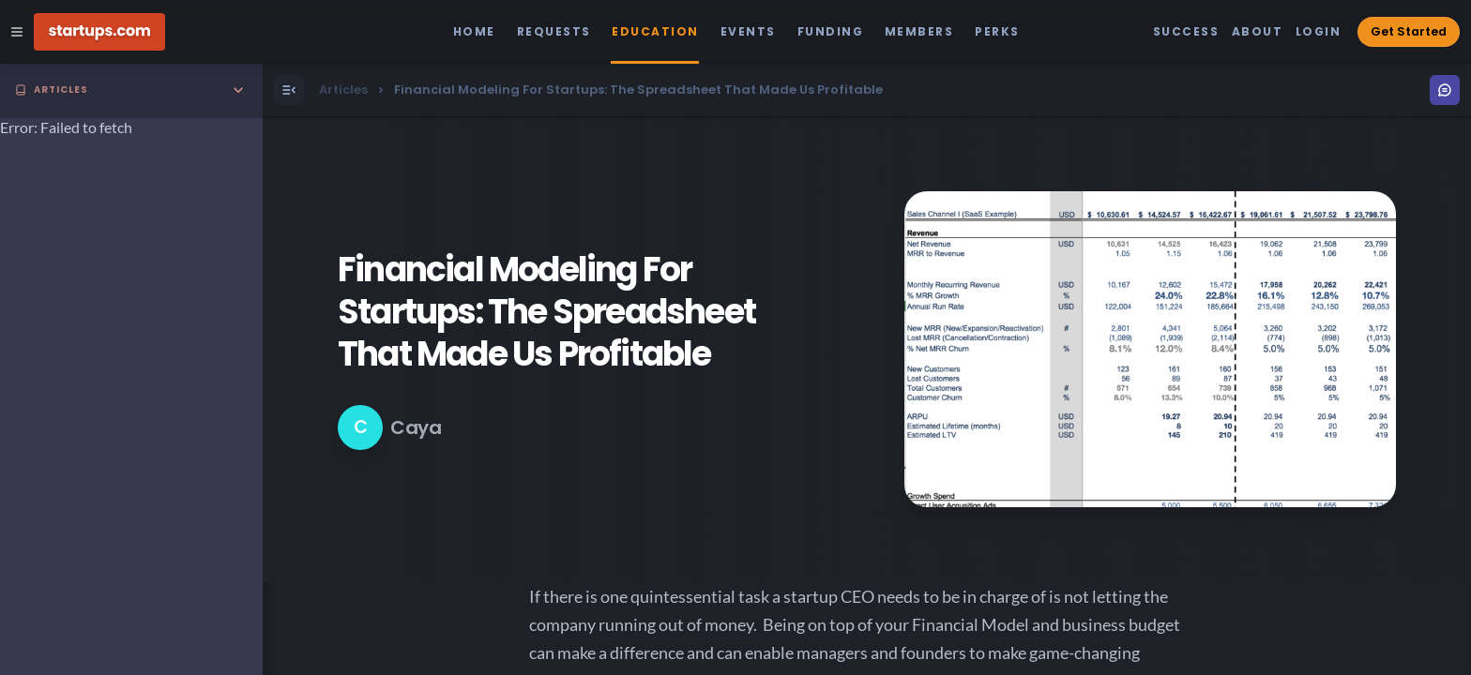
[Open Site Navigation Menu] (17, 32)
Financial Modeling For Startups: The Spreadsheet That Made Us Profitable (546, 312)
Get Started (1409, 31)
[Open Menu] (289, 90)
